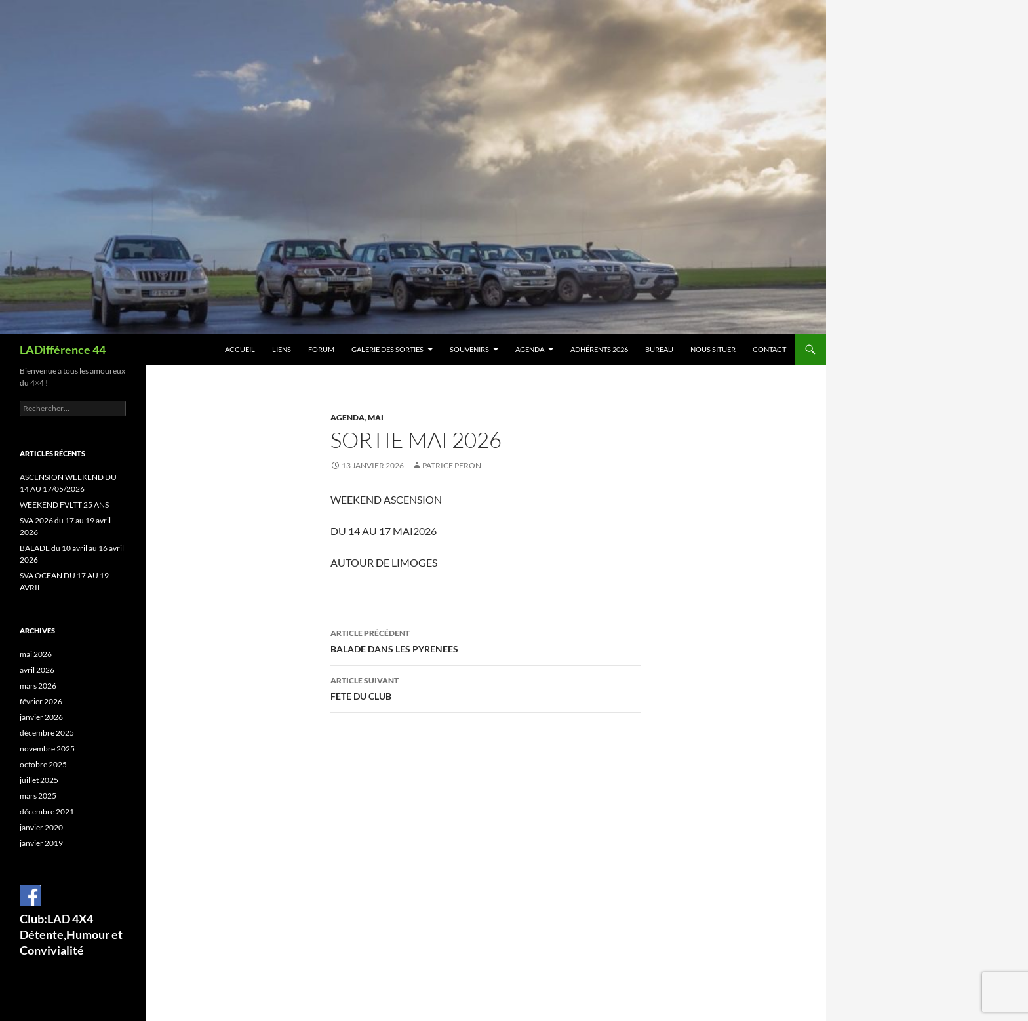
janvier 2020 (41, 827)
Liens (281, 349)
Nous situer (713, 349)
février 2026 (41, 701)
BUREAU (659, 349)
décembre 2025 (47, 733)
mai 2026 (36, 654)
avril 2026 (37, 670)
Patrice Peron (451, 465)
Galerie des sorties (387, 349)
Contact (769, 349)
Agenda (529, 349)
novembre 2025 (47, 748)
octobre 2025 (43, 764)
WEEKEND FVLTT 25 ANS (64, 505)
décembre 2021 (47, 811)
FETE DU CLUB (485, 687)
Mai (376, 417)
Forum (321, 349)
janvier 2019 (41, 843)
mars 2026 (38, 686)
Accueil (240, 349)
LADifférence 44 (63, 349)
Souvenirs (469, 349)
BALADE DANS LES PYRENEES (485, 640)
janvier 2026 (41, 717)
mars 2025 (38, 796)
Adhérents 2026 (599, 349)
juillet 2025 (39, 780)
